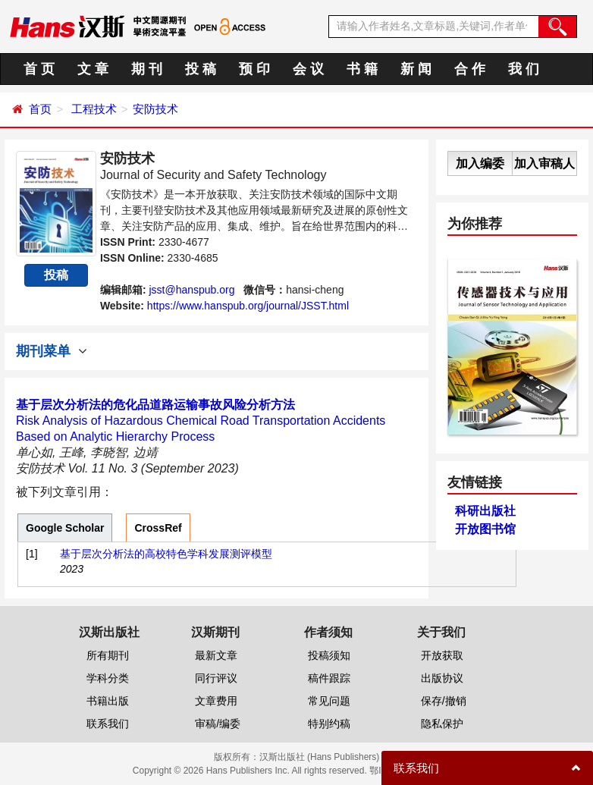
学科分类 (107, 678)
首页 (40, 108)
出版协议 (442, 678)
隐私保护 (442, 723)
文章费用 (216, 701)
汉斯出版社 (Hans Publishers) (319, 757)
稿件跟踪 (329, 678)
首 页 (39, 69)
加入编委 (480, 163)
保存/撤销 (443, 701)
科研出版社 (485, 510)
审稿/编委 (217, 723)
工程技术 (94, 108)
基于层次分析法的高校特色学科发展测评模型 (166, 554)
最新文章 (216, 655)
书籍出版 (107, 701)
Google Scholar (65, 528)
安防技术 (155, 108)
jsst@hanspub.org (191, 290)
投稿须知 (329, 655)
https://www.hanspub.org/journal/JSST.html (248, 306)
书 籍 (362, 69)
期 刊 (146, 69)
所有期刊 (107, 655)
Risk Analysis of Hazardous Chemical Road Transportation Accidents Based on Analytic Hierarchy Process (200, 420)
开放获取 (442, 655)
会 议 (308, 69)
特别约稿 (329, 723)
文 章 (92, 69)
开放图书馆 (485, 529)
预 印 (254, 69)
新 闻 (415, 69)
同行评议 (216, 678)
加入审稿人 (544, 163)
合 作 (469, 69)
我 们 (523, 69)
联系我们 (107, 723)
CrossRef (157, 528)
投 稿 (200, 69)
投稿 (56, 274)
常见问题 (329, 701)
